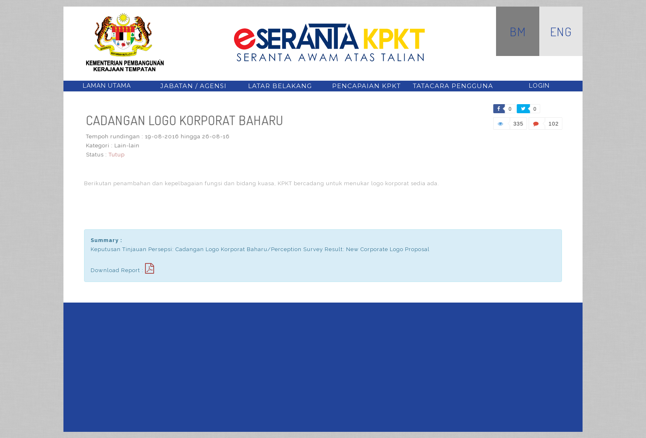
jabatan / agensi (193, 86)
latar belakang (280, 86)
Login (539, 85)
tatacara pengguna (453, 86)
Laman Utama (107, 85)
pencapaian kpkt (366, 86)
